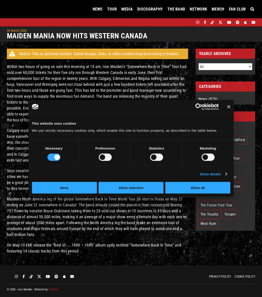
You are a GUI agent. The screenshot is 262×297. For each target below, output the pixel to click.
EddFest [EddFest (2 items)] (239, 140)
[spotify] (237, 22)
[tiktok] (212, 22)
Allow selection (131, 188)
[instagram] (197, 22)
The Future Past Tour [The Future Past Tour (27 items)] (216, 205)
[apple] (245, 22)
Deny (64, 188)
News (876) (208, 99)
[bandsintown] (190, 22)
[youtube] (229, 22)
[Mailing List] (253, 22)
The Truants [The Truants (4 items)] (209, 214)
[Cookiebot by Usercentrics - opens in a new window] (199, 106)
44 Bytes (53, 289)
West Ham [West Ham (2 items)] (208, 223)
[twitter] (221, 22)
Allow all (198, 188)
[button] (252, 9)
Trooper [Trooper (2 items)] (230, 214)
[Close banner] (228, 106)
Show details (210, 174)
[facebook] (205, 22)
